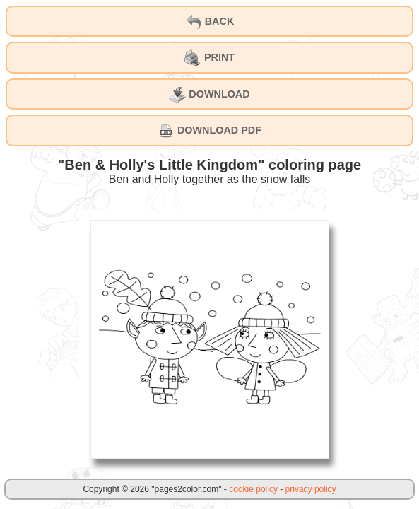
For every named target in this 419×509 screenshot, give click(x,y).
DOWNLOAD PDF (209, 130)
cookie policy (253, 489)
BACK (210, 21)
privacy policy (310, 489)
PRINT (209, 57)
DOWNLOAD (209, 94)
